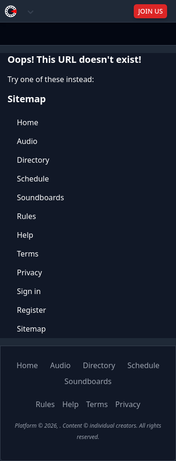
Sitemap (31, 329)
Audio (27, 141)
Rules (26, 216)
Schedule (33, 179)
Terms (27, 254)
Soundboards (40, 197)
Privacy (29, 272)
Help (25, 235)
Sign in (29, 291)
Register (31, 310)
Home (27, 122)
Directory (33, 160)
